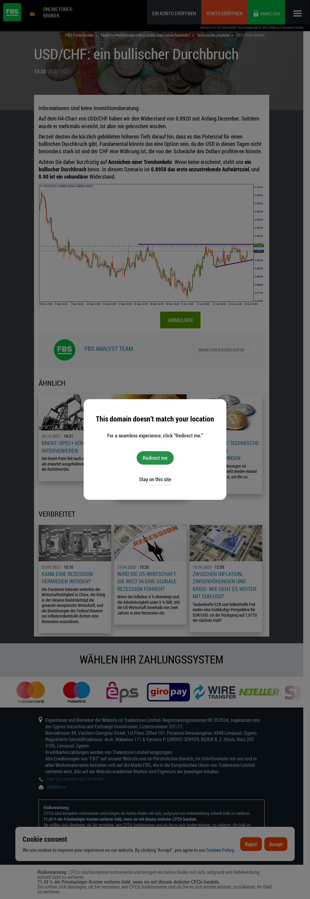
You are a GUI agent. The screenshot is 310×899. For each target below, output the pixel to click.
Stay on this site (155, 479)
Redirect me (155, 457)
